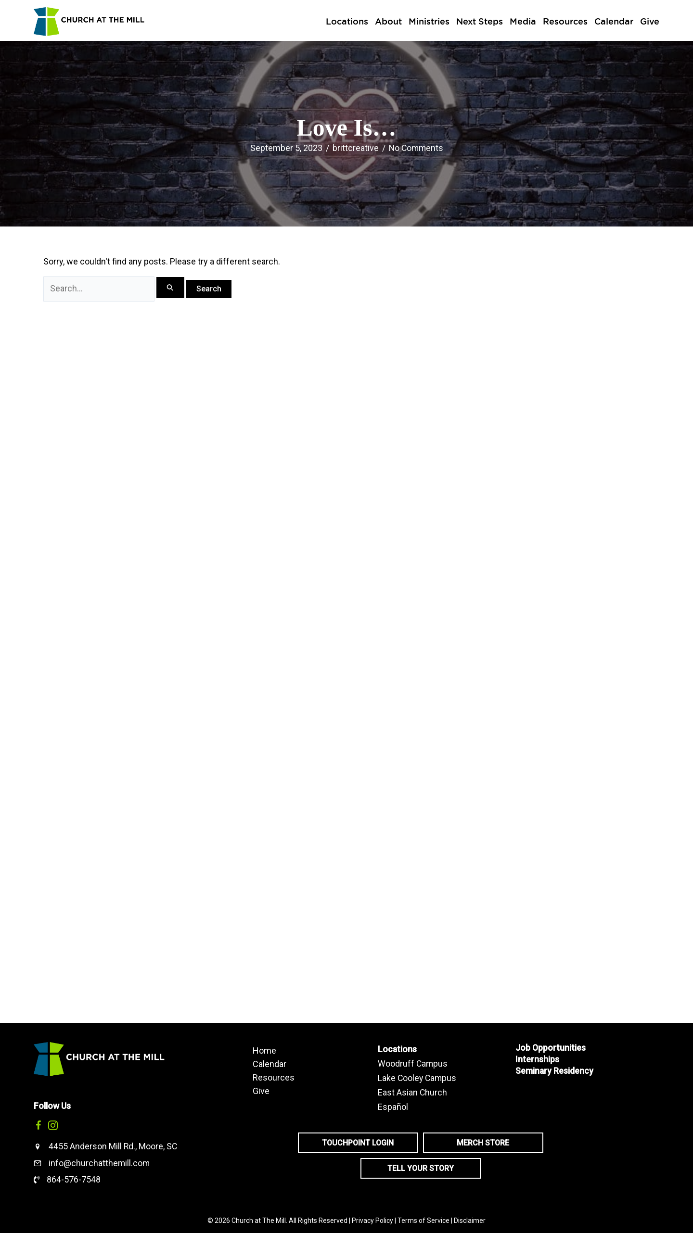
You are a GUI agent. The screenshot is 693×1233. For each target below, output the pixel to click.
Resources (274, 1077)
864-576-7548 (74, 1179)
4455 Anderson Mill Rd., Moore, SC (113, 1147)
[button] (38, 1125)
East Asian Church (413, 1091)
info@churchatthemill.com (100, 1163)
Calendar (269, 1064)
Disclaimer (470, 1220)
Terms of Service (423, 1220)
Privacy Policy (372, 1220)
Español (393, 1105)
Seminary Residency (554, 1071)
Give (261, 1090)
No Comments (416, 148)
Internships (537, 1059)
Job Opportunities (550, 1048)
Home (264, 1050)
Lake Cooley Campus (418, 1077)
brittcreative (355, 148)
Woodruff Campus (413, 1063)
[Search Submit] (172, 288)
